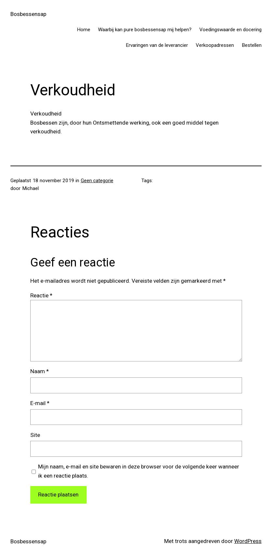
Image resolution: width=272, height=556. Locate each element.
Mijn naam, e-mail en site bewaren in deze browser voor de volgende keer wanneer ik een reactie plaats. (138, 471)
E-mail (40, 403)
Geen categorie (97, 180)
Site (35, 435)
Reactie (41, 295)
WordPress (248, 541)
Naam (39, 371)
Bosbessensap (28, 14)
